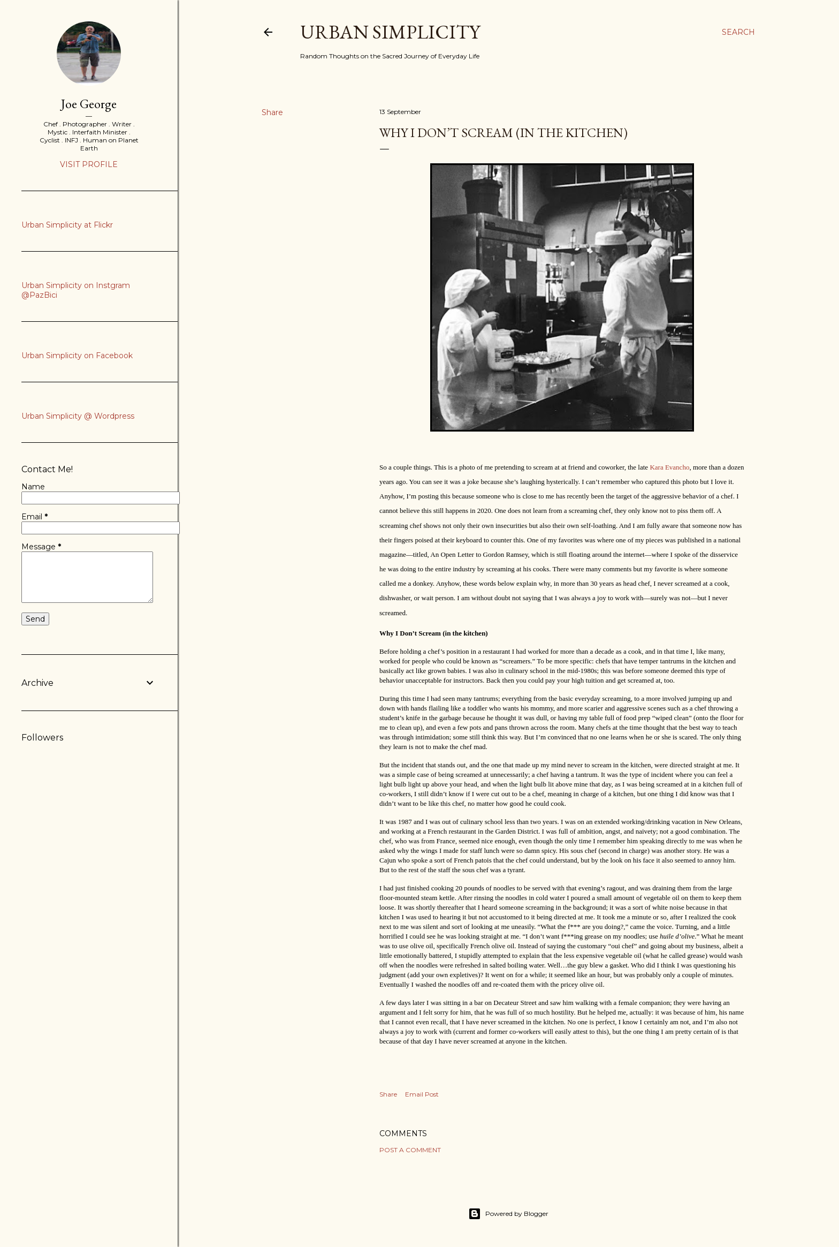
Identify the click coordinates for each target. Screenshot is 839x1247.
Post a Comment (410, 1150)
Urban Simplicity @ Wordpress (77, 416)
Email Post (422, 1094)
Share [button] (272, 112)
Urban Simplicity (390, 31)
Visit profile (89, 164)
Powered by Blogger (508, 1213)
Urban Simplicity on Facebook (77, 355)
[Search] (738, 32)
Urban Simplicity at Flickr (67, 225)
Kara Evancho (669, 467)
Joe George (89, 103)
